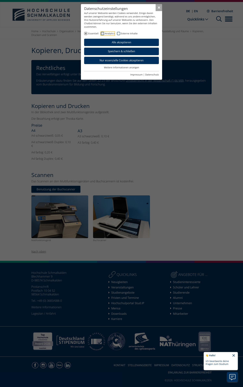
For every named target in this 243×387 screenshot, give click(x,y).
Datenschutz (152, 74)
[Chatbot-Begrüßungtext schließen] (233, 355)
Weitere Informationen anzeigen (121, 67)
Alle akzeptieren (121, 42)
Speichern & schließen (121, 51)
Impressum (136, 74)
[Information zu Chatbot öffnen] (232, 377)
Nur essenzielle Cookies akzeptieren (122, 60)
